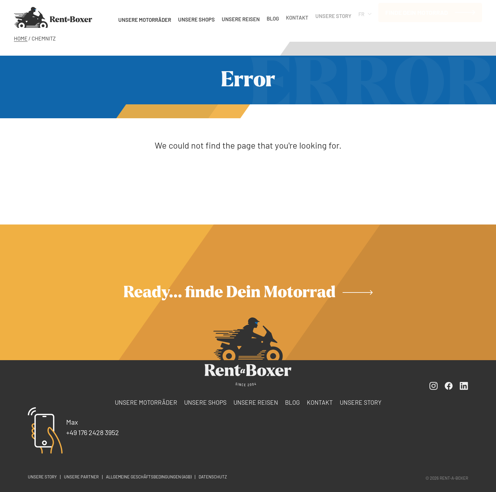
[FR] (53, 17)
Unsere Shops (196, 18)
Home (21, 38)
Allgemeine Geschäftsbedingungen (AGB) (148, 476)
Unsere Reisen (241, 18)
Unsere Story (333, 13)
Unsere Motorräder (144, 19)
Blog (273, 17)
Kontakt (297, 15)
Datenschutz (213, 476)
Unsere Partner (81, 476)
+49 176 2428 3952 (92, 432)
